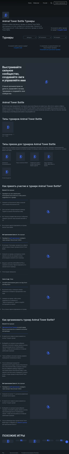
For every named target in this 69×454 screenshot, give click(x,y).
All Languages (57, 37)
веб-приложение (14, 238)
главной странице (22, 422)
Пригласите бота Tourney (9, 327)
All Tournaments (42, 37)
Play (3, 452)
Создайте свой (62, 30)
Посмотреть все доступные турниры (50, 49)
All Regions (28, 37)
